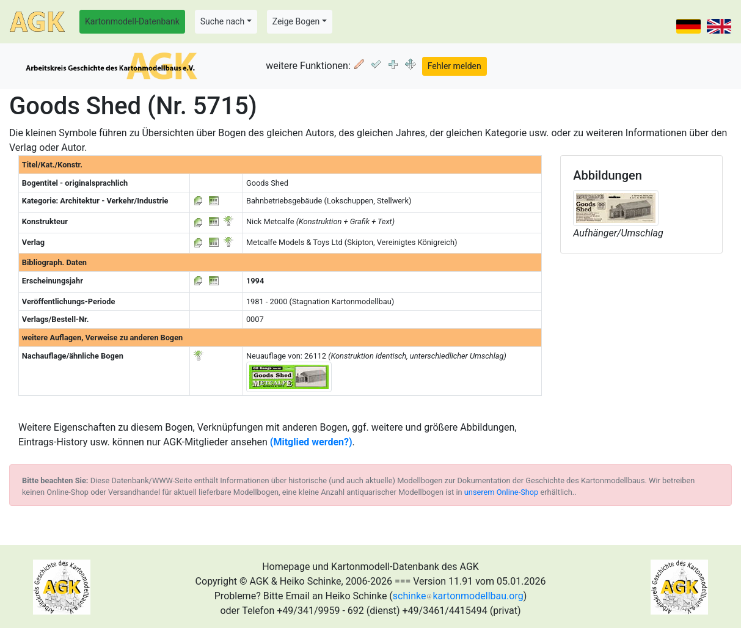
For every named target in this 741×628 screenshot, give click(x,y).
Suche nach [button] (222, 21)
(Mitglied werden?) (311, 442)
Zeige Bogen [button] (296, 21)
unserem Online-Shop (501, 492)
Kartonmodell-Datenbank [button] (132, 21)
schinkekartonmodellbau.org (458, 596)
